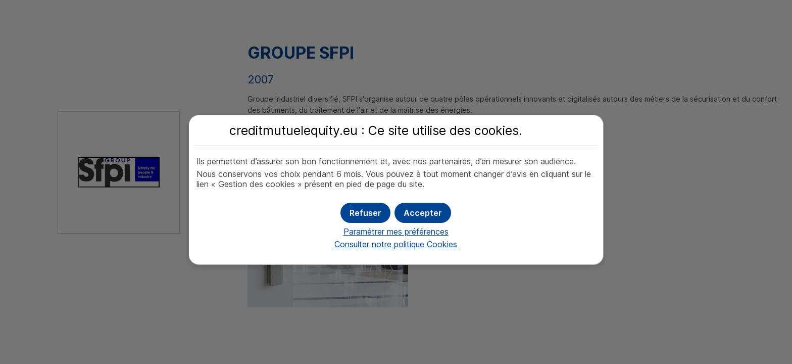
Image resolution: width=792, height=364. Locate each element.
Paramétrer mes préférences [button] (396, 231)
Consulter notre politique (395, 244)
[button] (422, 213)
